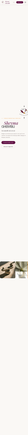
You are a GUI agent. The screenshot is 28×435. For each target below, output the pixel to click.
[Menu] (25, 2)
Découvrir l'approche (8, 146)
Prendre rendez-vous (8, 142)
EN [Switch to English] (13, 2)
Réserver (20, 2)
